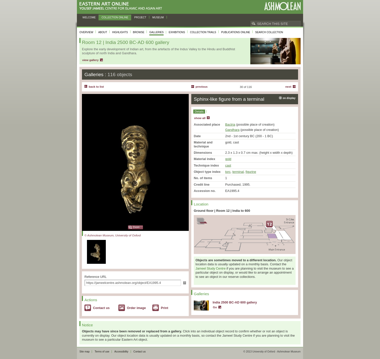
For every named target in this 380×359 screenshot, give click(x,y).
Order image (136, 308)
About (102, 32)
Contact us (101, 308)
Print (164, 308)
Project (140, 17)
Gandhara (232, 130)
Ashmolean (282, 6)
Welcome (89, 17)
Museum (158, 17)
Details (199, 111)
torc (227, 172)
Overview (86, 32)
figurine (251, 172)
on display (289, 98)
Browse (139, 32)
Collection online (115, 17)
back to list (96, 86)
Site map (84, 351)
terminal (238, 172)
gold (228, 159)
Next (288, 86)
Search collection (269, 32)
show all (199, 118)
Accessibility (121, 351)
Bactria (230, 124)
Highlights (120, 32)
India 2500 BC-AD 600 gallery (235, 302)
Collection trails (203, 32)
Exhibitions (177, 32)
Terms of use (101, 351)
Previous (202, 86)
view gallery (90, 60)
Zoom (136, 227)
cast (228, 165)
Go (215, 307)
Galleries (156, 32)
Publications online (235, 32)
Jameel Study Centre (211, 268)
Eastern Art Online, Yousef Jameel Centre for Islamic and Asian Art (122, 6)
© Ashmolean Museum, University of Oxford (112, 235)
